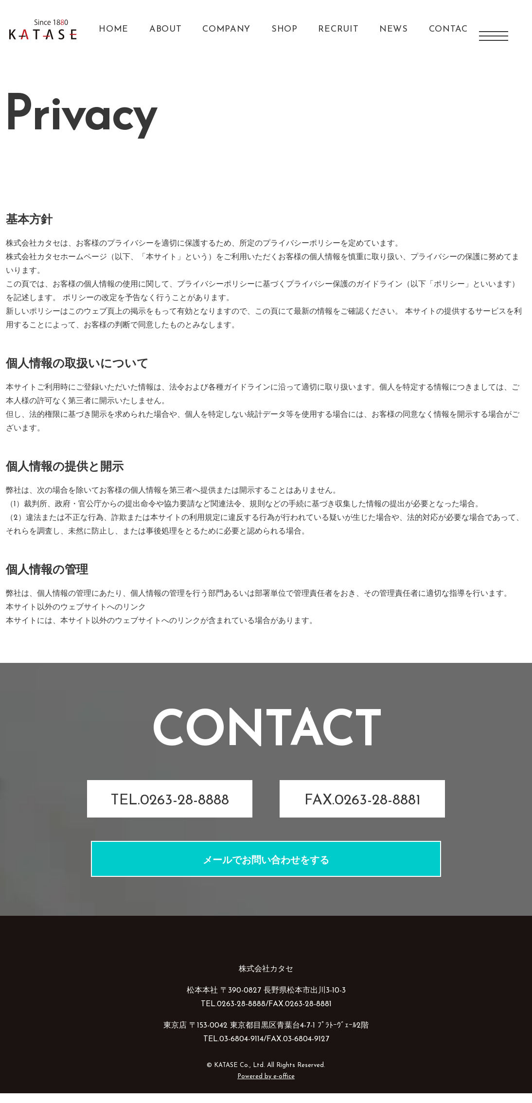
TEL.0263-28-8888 (169, 810)
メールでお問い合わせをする (266, 870)
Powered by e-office (266, 1086)
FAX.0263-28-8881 (362, 810)
